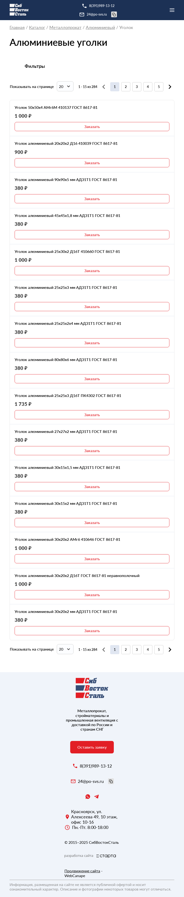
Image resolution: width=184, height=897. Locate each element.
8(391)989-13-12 (102, 6)
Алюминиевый (100, 27)
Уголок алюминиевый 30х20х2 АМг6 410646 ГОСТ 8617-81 (67, 539)
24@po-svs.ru (102, 14)
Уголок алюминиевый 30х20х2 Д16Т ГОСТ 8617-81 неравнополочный (77, 575)
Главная (17, 27)
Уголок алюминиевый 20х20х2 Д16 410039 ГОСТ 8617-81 (66, 143)
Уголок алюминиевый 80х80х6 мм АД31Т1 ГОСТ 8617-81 (66, 359)
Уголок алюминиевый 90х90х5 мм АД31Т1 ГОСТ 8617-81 (66, 179)
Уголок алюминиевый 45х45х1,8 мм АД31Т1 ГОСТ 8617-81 (67, 215)
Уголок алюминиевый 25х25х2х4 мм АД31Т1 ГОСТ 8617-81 (68, 323)
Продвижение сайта (82, 870)
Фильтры (35, 66)
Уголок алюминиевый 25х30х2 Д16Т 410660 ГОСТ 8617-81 (67, 251)
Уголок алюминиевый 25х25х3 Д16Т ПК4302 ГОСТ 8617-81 (68, 395)
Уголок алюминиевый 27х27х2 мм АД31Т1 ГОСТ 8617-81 (66, 431)
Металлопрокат (65, 27)
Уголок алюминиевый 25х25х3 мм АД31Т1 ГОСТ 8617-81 (66, 287)
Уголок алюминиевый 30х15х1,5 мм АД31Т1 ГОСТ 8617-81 (67, 467)
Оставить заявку (92, 747)
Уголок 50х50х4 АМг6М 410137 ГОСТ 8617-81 (56, 107)
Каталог (37, 27)
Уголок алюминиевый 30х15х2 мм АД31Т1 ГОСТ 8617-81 (66, 503)
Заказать (92, 126)
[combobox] (65, 86)
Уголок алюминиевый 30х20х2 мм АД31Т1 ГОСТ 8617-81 (66, 611)
